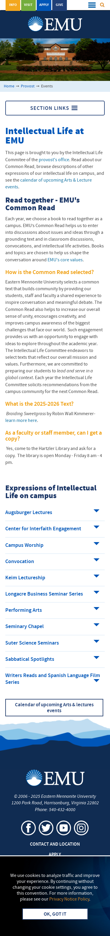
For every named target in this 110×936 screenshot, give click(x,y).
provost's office (54, 160)
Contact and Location (55, 844)
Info (13, 5)
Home (9, 86)
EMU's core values (65, 260)
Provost (28, 86)
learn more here (21, 420)
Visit (28, 5)
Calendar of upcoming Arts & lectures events (54, 708)
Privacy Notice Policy (69, 899)
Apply (44, 5)
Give (59, 5)
